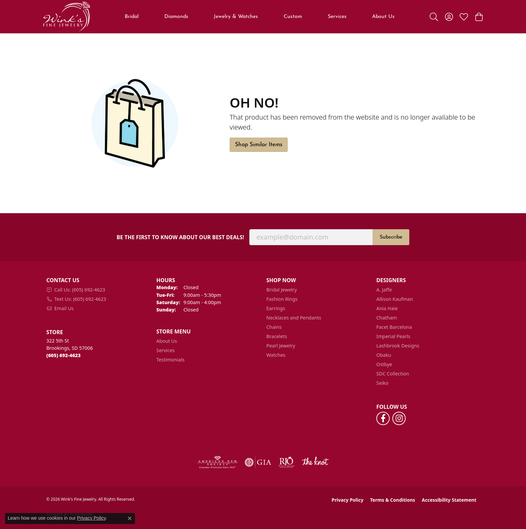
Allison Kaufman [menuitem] (394, 299)
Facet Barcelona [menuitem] (394, 327)
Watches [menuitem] (275, 355)
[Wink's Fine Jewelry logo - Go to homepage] (66, 16)
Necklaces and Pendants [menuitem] (293, 317)
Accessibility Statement (449, 500)
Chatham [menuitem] (386, 317)
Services (337, 16)
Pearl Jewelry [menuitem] (280, 345)
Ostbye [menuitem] (384, 364)
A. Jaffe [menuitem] (384, 289)
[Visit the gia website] (258, 462)
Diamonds (176, 16)
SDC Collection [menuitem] (392, 373)
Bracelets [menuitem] (276, 336)
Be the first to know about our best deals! (180, 237)
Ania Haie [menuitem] (387, 308)
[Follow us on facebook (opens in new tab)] (383, 418)
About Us (383, 16)
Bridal (132, 16)
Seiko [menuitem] (382, 383)
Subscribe (391, 237)
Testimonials (170, 359)
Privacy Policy (347, 500)
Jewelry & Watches (236, 16)
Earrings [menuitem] (275, 308)
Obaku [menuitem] (383, 355)
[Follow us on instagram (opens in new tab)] (399, 418)
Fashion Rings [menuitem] (282, 299)
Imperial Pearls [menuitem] (393, 336)
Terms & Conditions (392, 500)
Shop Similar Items (258, 145)
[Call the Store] (63, 355)
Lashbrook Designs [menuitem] (397, 345)
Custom (293, 16)
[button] (434, 16)
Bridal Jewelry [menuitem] (281, 289)
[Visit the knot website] (315, 462)
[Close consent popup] (130, 518)
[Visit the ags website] (217, 462)
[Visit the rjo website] (286, 462)
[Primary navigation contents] (259, 16)
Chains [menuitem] (274, 327)
